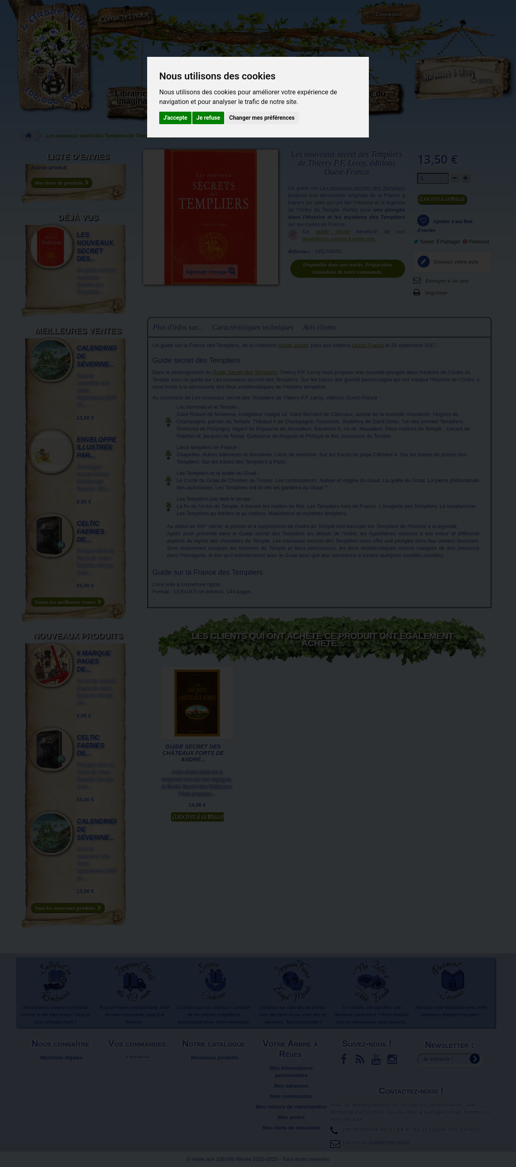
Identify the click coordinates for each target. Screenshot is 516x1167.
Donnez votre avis (455, 262)
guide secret (333, 232)
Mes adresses (291, 1086)
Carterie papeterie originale (196, 100)
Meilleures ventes (78, 330)
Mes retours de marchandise (291, 1107)
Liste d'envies (78, 156)
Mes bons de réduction (291, 1128)
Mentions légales (61, 1058)
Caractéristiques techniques (252, 327)
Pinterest (476, 242)
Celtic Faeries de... (90, 531)
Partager (448, 242)
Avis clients (319, 327)
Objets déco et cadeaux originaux (308, 100)
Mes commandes (291, 1096)
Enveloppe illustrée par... (96, 447)
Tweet (424, 242)
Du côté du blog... (364, 97)
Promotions (214, 1078)
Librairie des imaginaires (139, 97)
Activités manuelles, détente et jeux (252, 104)
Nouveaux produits (78, 635)
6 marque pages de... (93, 661)
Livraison (138, 1058)
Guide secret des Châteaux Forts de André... (193, 753)
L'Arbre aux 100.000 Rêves (47, 7)
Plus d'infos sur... (177, 327)
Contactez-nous (127, 16)
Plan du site (61, 1086)
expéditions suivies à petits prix (339, 239)
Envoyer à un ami (447, 281)
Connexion (388, 14)
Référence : (300, 251)
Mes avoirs (291, 1117)
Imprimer (436, 293)
